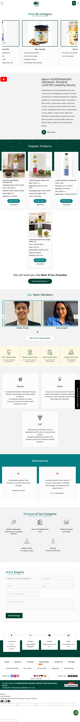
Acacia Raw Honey (50, 53)
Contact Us (58, 662)
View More (14, 205)
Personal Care (69, 668)
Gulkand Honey (49, 59)
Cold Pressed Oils (21, 49)
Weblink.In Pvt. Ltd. (28, 688)
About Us (18, 662)
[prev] (4, 43)
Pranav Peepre (59, 328)
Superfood (55, 668)
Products (30, 662)
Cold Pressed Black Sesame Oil (16, 53)
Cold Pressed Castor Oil (14, 56)
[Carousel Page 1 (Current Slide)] (38, 332)
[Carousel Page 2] (40, 332)
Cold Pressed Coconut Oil (14, 59)
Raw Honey (59, 49)
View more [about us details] (51, 132)
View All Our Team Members (40, 338)
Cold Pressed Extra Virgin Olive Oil (18, 63)
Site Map (71, 662)
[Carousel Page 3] (42, 332)
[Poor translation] (7, 701)
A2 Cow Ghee (41, 668)
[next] (76, 43)
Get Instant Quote (40, 281)
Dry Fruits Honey (49, 56)
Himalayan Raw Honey (51, 63)
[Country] (57, 586)
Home (7, 662)
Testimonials (44, 662)
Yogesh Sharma (20, 328)
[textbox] (22, 578)
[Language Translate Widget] (40, 678)
